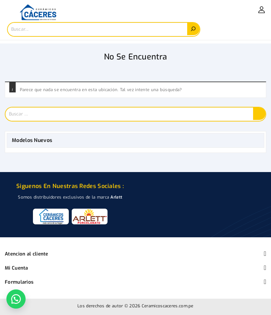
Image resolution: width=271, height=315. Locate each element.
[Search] (193, 29)
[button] (16, 299)
